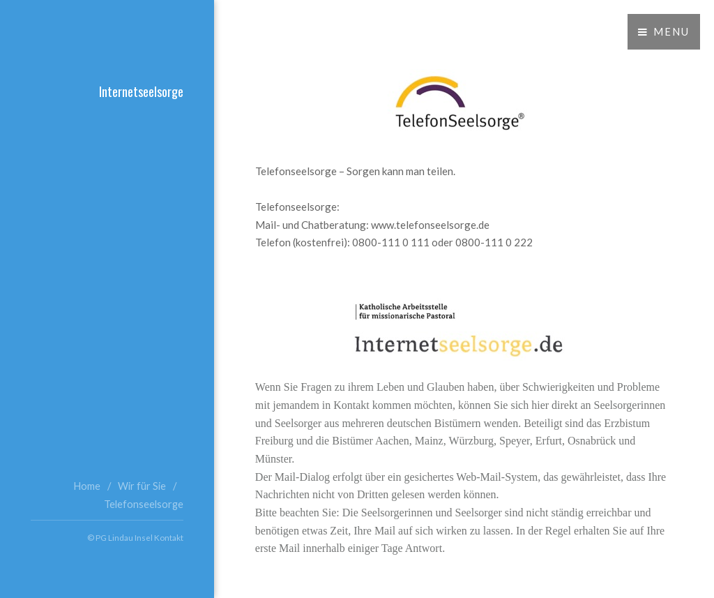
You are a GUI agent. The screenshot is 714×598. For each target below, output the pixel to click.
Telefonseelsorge (143, 504)
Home (86, 486)
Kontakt (168, 537)
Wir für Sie (142, 486)
